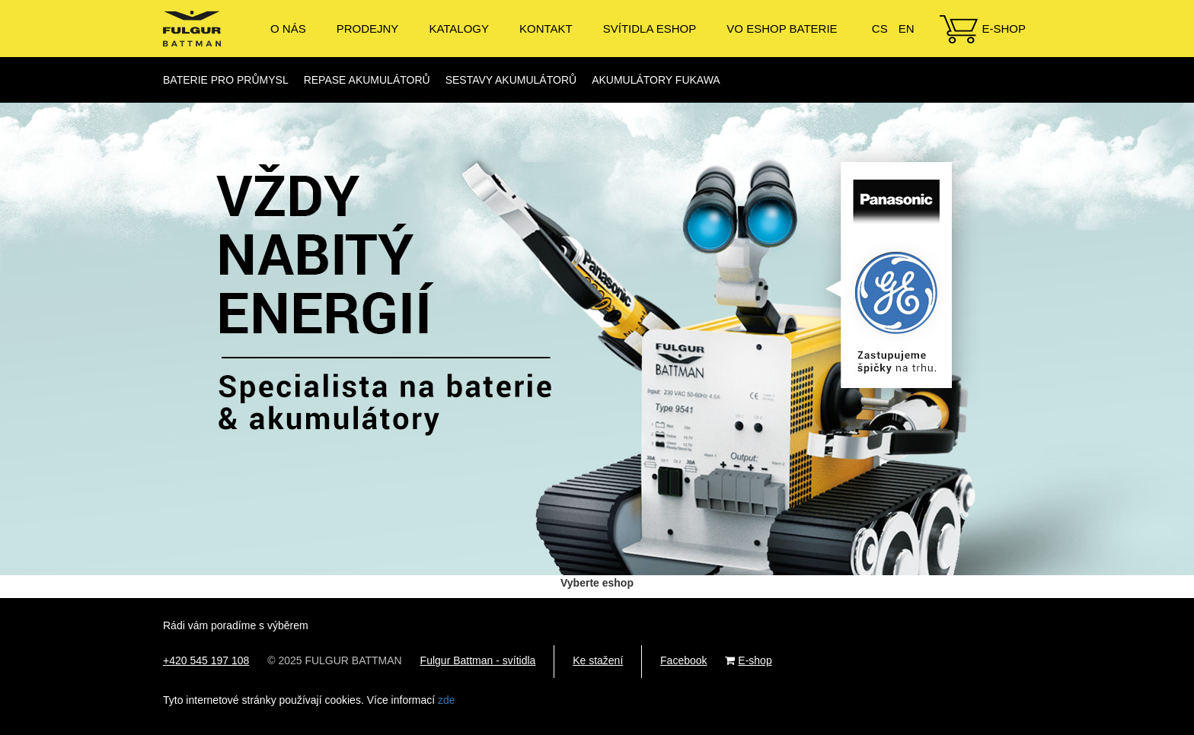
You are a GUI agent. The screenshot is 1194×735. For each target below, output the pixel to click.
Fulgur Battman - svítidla (478, 660)
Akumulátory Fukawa (656, 80)
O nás (288, 28)
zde (446, 700)
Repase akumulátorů (367, 80)
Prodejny (368, 28)
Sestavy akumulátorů (510, 80)
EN (907, 28)
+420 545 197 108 (206, 660)
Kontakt (546, 28)
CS (880, 28)
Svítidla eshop (650, 28)
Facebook (683, 660)
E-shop (1004, 28)
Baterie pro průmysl (226, 80)
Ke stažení (598, 660)
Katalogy (459, 28)
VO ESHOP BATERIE (781, 28)
